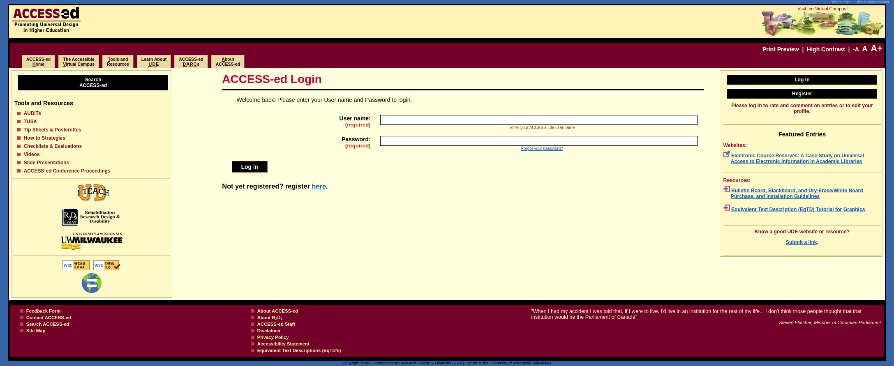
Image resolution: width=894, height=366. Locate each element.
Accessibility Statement (283, 343)
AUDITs (32, 113)
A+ (876, 48)
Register (802, 94)
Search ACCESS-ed (47, 324)
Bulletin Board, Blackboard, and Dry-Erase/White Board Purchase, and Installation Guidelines (797, 193)
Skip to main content (872, 2)
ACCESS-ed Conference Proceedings (67, 171)
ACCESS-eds (191, 62)
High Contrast (826, 49)
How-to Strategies (44, 138)
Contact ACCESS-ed (48, 317)
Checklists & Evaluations (53, 146)
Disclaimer (269, 330)
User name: (355, 121)
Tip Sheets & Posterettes (52, 130)
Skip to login (840, 2)
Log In (802, 80)
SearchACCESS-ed (93, 82)
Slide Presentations (46, 163)
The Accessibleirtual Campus (79, 62)
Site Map (36, 330)
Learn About (153, 62)
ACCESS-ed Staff (276, 324)
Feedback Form (43, 310)
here (319, 186)
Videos (32, 154)
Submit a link (801, 242)
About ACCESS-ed (277, 310)
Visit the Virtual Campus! (822, 8)
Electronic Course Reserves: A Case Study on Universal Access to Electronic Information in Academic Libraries (797, 158)
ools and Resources (118, 62)
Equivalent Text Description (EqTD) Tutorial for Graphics (798, 209)
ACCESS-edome (38, 62)
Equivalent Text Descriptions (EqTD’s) (299, 350)
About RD (270, 317)
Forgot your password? (542, 148)
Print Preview (780, 49)
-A (856, 49)
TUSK (30, 121)
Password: (356, 142)
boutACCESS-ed (228, 62)
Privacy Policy (273, 337)
